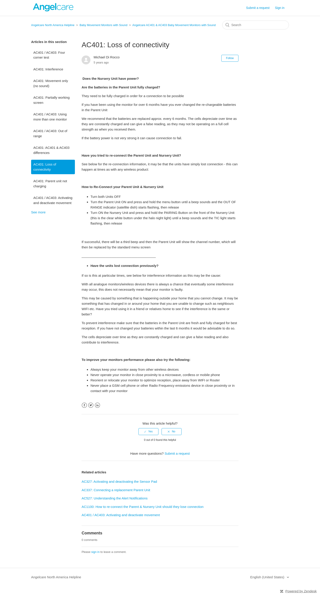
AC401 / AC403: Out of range (50, 133)
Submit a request (258, 8)
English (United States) (267, 577)
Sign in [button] (279, 8)
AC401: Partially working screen (51, 100)
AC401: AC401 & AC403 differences (51, 150)
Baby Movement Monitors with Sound (103, 25)
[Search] (255, 24)
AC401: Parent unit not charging (50, 183)
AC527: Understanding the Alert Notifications (115, 498)
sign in (95, 552)
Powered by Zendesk (301, 591)
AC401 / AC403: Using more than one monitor (50, 116)
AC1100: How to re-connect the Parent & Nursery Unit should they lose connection (143, 507)
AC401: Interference (48, 69)
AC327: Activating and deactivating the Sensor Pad (119, 481)
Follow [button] (230, 58)
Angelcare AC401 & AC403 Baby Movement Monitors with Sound (174, 25)
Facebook (84, 405)
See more (38, 212)
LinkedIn (97, 405)
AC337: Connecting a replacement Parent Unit (116, 490)
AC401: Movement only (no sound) (50, 83)
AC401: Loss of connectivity (44, 166)
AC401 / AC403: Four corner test (49, 55)
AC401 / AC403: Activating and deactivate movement (52, 200)
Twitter (91, 405)
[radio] (148, 431)
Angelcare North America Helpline (52, 25)
